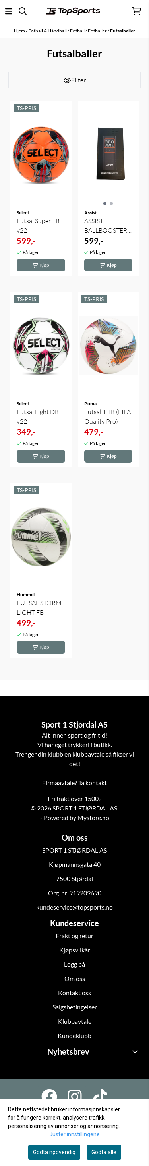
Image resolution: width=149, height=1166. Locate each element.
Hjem (20, 31)
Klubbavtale (74, 1021)
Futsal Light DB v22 (38, 416)
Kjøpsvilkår (74, 950)
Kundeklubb (74, 1035)
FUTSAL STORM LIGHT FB (39, 607)
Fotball (77, 31)
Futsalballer (122, 31)
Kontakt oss (74, 992)
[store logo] (73, 11)
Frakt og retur (74, 935)
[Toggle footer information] (136, 1051)
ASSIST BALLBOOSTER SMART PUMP (105, 226)
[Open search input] (23, 11)
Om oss (74, 978)
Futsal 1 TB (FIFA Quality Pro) (107, 416)
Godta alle (103, 1152)
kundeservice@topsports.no (74, 907)
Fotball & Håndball (48, 31)
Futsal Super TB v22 (38, 225)
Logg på (74, 964)
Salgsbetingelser (74, 1007)
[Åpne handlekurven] (136, 11)
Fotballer (98, 31)
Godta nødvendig (54, 1152)
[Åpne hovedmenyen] (8, 11)
